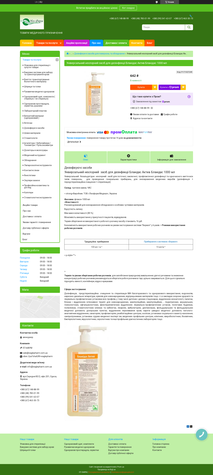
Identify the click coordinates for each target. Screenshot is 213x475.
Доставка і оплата (116, 43)
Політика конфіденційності (122, 472)
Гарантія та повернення (119, 447)
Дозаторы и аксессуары (36, 150)
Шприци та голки (32, 86)
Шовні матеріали (32, 133)
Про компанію (159, 447)
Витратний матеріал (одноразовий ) (34, 117)
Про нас (96, 43)
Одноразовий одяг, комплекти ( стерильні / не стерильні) (39, 97)
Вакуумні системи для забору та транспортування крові (38, 73)
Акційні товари (30, 205)
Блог (149, 43)
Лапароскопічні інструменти (38, 165)
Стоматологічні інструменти (37, 197)
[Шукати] (189, 27)
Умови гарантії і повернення (37, 222)
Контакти (136, 43)
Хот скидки (128, 8)
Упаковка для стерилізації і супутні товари (37, 66)
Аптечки (28, 123)
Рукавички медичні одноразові (39, 91)
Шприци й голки (28, 450)
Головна (27, 43)
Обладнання (30, 160)
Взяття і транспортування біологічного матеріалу (36, 80)
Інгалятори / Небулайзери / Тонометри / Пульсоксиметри (38, 144)
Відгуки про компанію (118, 450)
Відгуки (26, 233)
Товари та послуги (47, 43)
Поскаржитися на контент (99, 472)
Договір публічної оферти (36, 228)
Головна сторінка (161, 444)
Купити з (169, 87)
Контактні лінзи (31, 170)
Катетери (28, 192)
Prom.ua (120, 467)
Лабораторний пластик (35, 111)
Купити (141, 87)
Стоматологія (30, 138)
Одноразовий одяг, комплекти (79, 444)
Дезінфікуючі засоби (34, 128)
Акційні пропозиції (76, 43)
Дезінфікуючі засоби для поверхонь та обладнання (99, 54)
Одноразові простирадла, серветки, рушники (36, 105)
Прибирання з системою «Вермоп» (161, 241)
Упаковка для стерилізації (32, 444)
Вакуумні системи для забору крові (37, 447)
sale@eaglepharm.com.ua (35, 353)
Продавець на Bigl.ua (107, 469)
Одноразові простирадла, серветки (81, 450)
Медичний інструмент (35, 155)
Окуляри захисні (32, 180)
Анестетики (30, 175)
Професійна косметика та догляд (36, 186)
